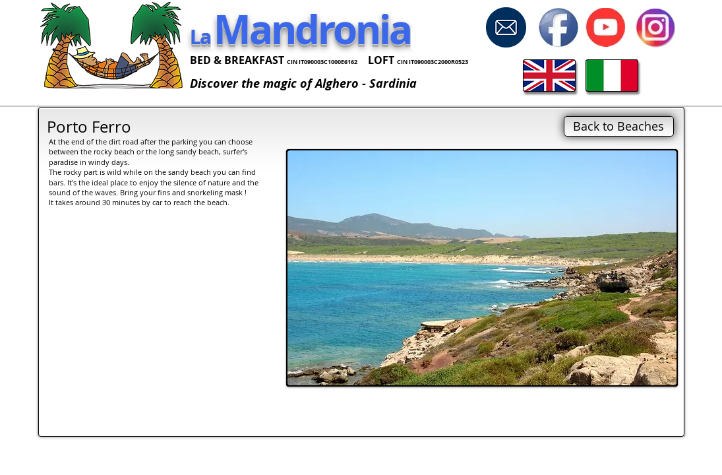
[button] (482, 268)
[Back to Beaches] (619, 126)
